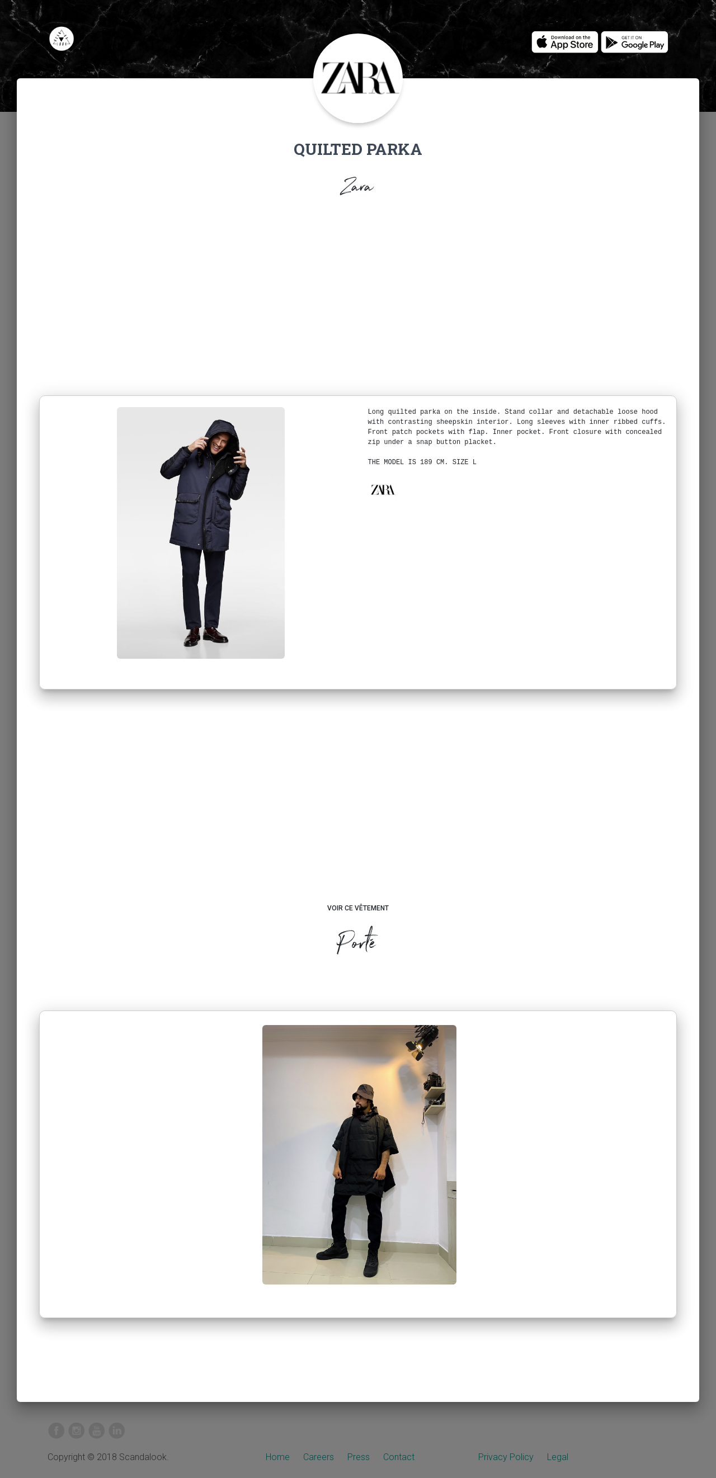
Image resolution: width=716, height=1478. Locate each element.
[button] (383, 490)
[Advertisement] (358, 299)
